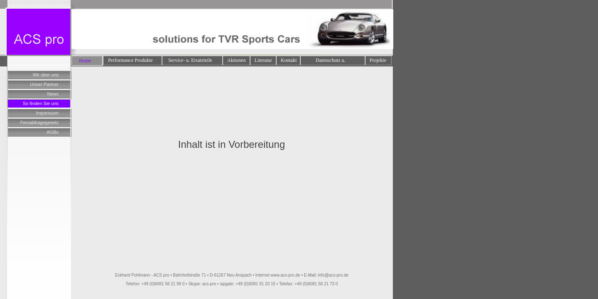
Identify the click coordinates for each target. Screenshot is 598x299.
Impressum (47, 112)
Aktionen (236, 60)
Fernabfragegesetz (39, 122)
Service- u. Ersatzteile (190, 60)
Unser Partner (44, 84)
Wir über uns (46, 74)
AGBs (53, 132)
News (53, 93)
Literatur (263, 60)
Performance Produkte (130, 60)
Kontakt (289, 60)
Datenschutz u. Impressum (330, 61)
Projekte (378, 60)
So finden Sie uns (41, 103)
